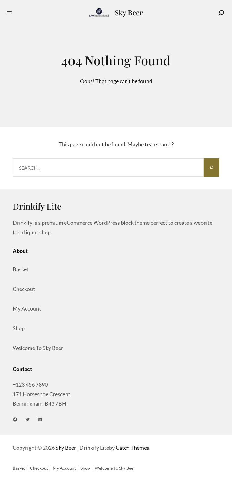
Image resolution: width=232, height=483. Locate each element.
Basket (21, 269)
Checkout (24, 289)
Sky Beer (129, 12)
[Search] (221, 12)
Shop (19, 328)
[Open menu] (9, 12)
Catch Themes (132, 447)
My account (27, 308)
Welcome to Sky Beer (38, 347)
